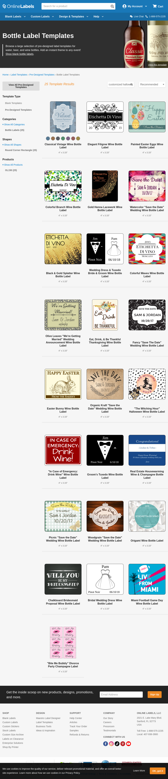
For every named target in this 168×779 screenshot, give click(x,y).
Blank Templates (13, 103)
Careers (107, 722)
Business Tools (43, 726)
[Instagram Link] (111, 743)
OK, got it (157, 771)
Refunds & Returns (79, 734)
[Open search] (112, 6)
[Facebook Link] (106, 743)
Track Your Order (78, 726)
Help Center (76, 718)
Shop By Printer (10, 747)
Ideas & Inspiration (45, 730)
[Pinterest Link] (123, 743)
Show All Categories (13, 124)
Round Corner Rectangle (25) (21, 150)
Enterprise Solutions (12, 743)
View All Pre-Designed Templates (21, 86)
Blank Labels (9, 718)
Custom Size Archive (13, 734)
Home (5, 74)
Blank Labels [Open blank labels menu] (15, 16)
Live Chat (137, 16)
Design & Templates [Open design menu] (73, 16)
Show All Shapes (11, 144)
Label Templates (19, 74)
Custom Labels (10, 722)
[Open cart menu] (158, 6)
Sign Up (154, 694)
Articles (73, 722)
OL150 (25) (11, 170)
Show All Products (12, 164)
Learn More (139, 770)
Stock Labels (9, 730)
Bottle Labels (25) (14, 130)
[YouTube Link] (128, 743)
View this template (157, 64)
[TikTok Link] (117, 743)
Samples (74, 730)
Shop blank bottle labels (19, 54)
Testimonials (109, 730)
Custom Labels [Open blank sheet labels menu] (42, 16)
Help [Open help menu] (99, 16)
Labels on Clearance (12, 739)
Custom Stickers (10, 726)
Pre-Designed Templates (41, 74)
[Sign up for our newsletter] (121, 695)
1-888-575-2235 (156, 16)
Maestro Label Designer (48, 718)
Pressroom (108, 726)
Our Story (108, 718)
